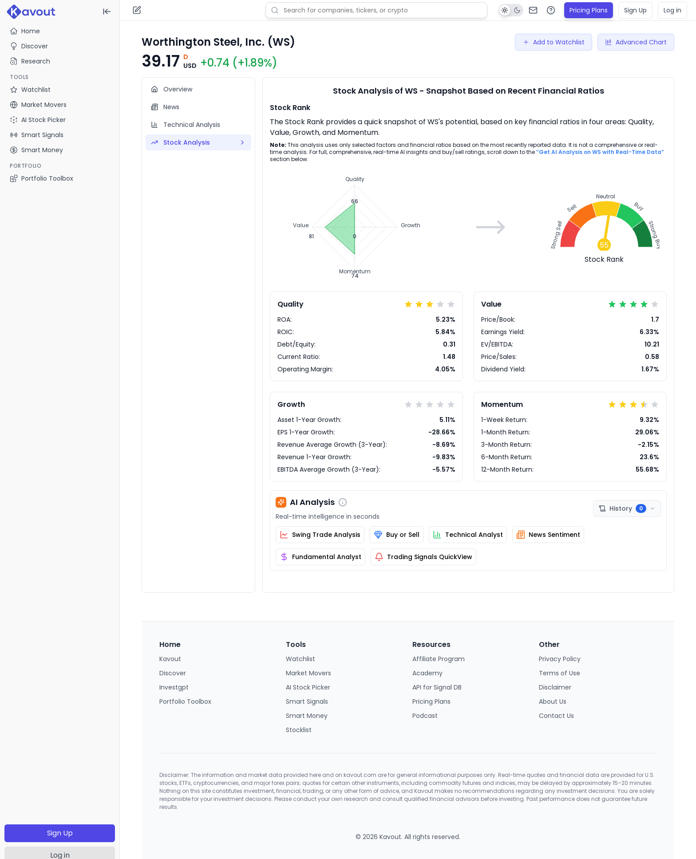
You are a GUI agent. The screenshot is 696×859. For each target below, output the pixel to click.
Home (25, 31)
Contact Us (556, 715)
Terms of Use (559, 673)
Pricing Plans (588, 10)
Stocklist (299, 729)
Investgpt (174, 687)
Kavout (170, 658)
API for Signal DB (437, 687)
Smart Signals (307, 701)
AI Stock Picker (308, 687)
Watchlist (300, 658)
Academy (427, 673)
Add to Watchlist (553, 42)
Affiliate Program (438, 658)
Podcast (425, 715)
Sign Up (60, 833)
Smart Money (307, 715)
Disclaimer (555, 687)
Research (30, 61)
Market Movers (308, 673)
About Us (552, 701)
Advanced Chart (636, 42)
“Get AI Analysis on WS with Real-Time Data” (600, 152)
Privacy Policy (560, 658)
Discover (29, 46)
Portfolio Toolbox (41, 178)
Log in (672, 10)
